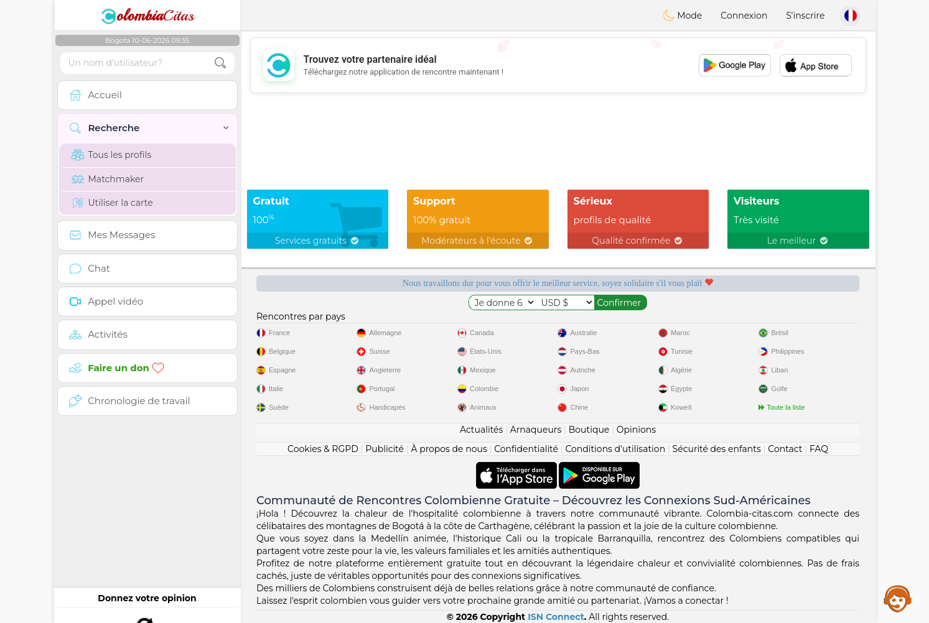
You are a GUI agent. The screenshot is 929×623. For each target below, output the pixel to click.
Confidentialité (526, 449)
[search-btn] (220, 63)
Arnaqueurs (535, 429)
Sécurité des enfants (717, 449)
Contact (785, 449)
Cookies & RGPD (322, 449)
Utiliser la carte (112, 202)
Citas (147, 15)
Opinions (636, 429)
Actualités (481, 429)
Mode (683, 15)
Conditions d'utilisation (615, 449)
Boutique (589, 429)
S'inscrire (805, 15)
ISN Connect (556, 616)
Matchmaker (108, 179)
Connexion (744, 15)
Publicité (384, 449)
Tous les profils (112, 155)
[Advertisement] (558, 65)
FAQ (819, 449)
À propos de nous (449, 449)
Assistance (898, 598)
